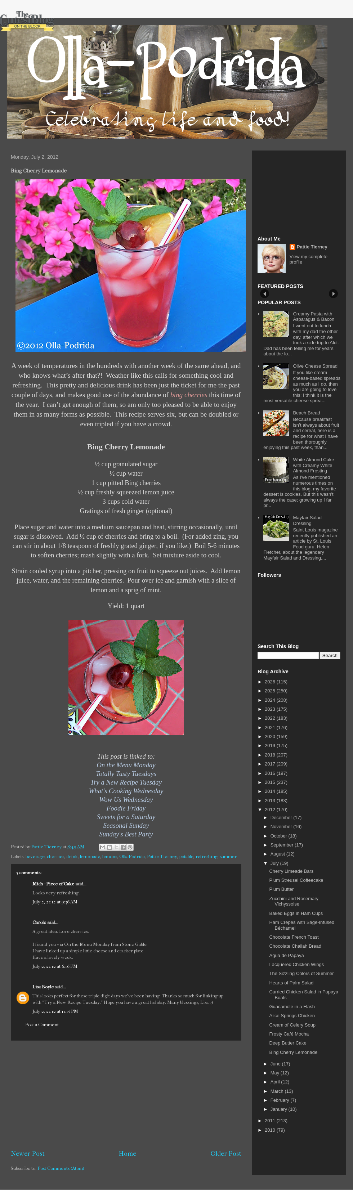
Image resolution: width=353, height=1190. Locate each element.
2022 (271, 718)
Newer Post (28, 1154)
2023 (271, 709)
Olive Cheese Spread (315, 366)
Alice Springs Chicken (291, 1015)
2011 (271, 1120)
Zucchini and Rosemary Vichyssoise (293, 901)
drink (72, 856)
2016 (271, 773)
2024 (271, 700)
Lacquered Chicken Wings (296, 964)
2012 (271, 809)
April (276, 1082)
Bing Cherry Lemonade (293, 1052)
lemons (109, 856)
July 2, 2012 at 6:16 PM (54, 966)
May (276, 1073)
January (280, 1109)
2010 (271, 1130)
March (278, 1091)
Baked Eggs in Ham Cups (296, 913)
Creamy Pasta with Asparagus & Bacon (313, 316)
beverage (35, 856)
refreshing (207, 856)
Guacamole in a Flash (291, 1006)
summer (228, 856)
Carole (39, 922)
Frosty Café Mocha (289, 1034)
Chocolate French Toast (293, 937)
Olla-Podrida (132, 856)
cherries (55, 856)
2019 (271, 745)
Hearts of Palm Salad (291, 982)
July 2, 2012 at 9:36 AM (54, 901)
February (281, 1100)
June (276, 1063)
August (278, 854)
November (282, 826)
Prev (264, 293)
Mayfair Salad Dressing (307, 520)
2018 (271, 755)
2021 (271, 727)
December (282, 817)
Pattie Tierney (162, 856)
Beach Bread (306, 413)
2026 (271, 681)
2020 (271, 736)
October (280, 836)
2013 (271, 800)
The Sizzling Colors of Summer (301, 973)
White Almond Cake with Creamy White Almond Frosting (313, 465)
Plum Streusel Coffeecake (296, 880)
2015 (271, 782)
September (283, 845)
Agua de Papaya (286, 955)
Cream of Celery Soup (292, 1025)
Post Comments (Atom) (60, 1168)
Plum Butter (281, 889)
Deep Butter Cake (287, 1043)
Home (127, 1154)
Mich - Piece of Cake (53, 883)
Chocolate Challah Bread (295, 946)
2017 (271, 764)
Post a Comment (42, 1024)
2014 (271, 791)
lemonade (90, 856)
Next (333, 293)
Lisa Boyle (43, 986)
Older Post (225, 1154)
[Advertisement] (126, 1095)
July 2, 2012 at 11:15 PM (55, 1011)
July (275, 863)
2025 (271, 690)
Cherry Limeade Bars (291, 871)
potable (186, 856)
